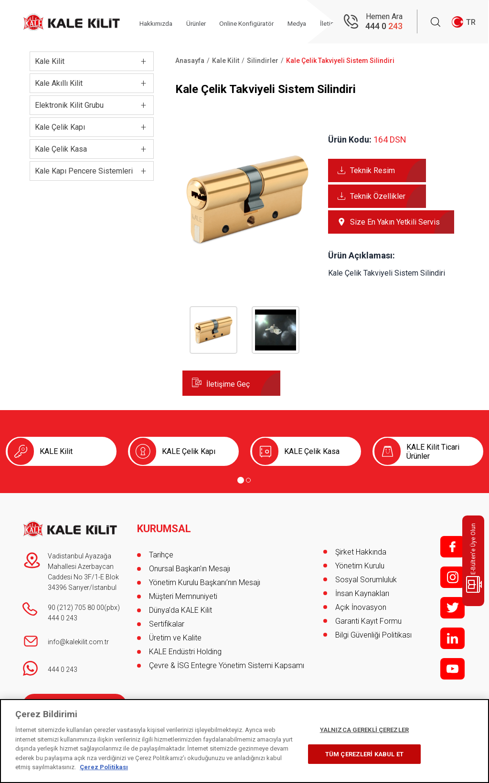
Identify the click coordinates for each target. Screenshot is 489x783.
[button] (248, 263)
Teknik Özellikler (377, 196)
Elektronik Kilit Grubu (69, 105)
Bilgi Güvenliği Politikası (373, 634)
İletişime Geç (228, 384)
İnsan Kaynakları (362, 593)
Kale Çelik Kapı (60, 127)
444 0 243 (62, 618)
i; (452, 577)
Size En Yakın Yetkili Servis (395, 222)
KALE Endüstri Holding (185, 648)
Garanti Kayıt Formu (369, 621)
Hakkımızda (161, 22)
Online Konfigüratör (258, 22)
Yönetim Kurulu (359, 565)
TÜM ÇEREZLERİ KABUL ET (364, 754)
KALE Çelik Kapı (188, 451)
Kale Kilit (49, 61)
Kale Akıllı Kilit (59, 83)
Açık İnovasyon (360, 607)
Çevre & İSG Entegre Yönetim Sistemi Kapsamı (226, 662)
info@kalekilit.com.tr (78, 642)
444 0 (384, 26)
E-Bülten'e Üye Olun (475, 558)
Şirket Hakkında (360, 551)
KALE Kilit (56, 451)
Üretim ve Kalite (175, 634)
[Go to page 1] (240, 480)
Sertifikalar (166, 621)
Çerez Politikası (104, 767)
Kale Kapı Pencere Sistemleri (84, 170)
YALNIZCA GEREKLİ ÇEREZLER (364, 729)
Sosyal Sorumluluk (366, 579)
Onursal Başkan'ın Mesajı (189, 565)
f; (452, 546)
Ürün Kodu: (350, 139)
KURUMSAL (164, 526)
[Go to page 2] (248, 480)
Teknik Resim (372, 170)
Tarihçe (161, 551)
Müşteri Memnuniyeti (183, 593)
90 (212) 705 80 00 (76, 607)
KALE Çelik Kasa (312, 451)
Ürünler (204, 22)
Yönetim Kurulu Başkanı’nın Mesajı (204, 579)
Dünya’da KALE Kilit (180, 607)
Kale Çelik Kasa (61, 149)
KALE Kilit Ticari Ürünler (432, 452)
